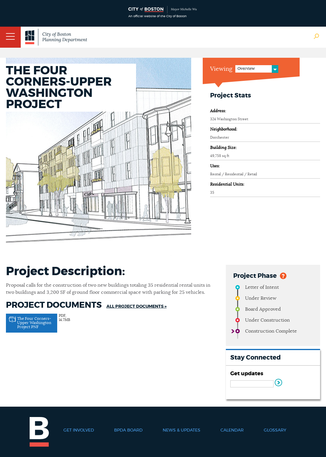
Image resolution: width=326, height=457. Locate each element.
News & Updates (181, 430)
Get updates (246, 373)
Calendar (232, 430)
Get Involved (78, 430)
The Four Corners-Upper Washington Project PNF (34, 323)
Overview (246, 69)
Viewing (221, 69)
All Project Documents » (136, 306)
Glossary (275, 430)
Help (283, 275)
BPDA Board (128, 430)
